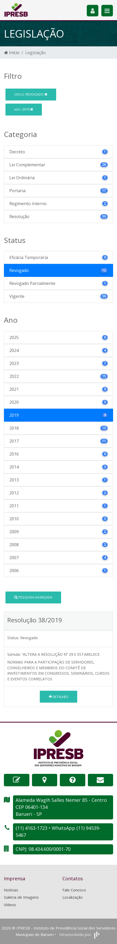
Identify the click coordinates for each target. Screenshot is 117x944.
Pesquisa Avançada (33, 597)
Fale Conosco (74, 889)
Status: (13, 637)
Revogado (30, 94)
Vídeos (10, 904)
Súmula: (14, 654)
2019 (23, 109)
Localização (72, 897)
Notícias (11, 889)
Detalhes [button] (58, 696)
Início (12, 52)
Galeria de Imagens (21, 897)
